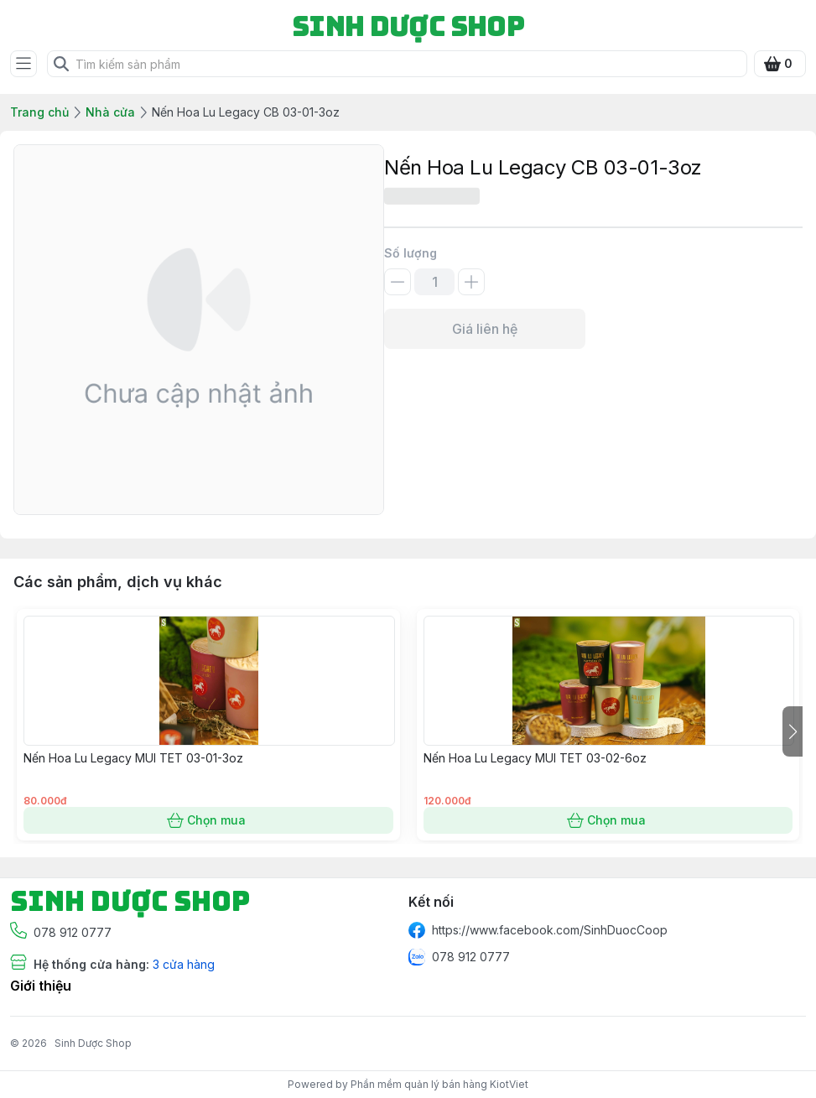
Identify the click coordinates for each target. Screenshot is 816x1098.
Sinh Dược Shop (93, 1043)
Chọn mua (208, 820)
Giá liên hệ (484, 329)
